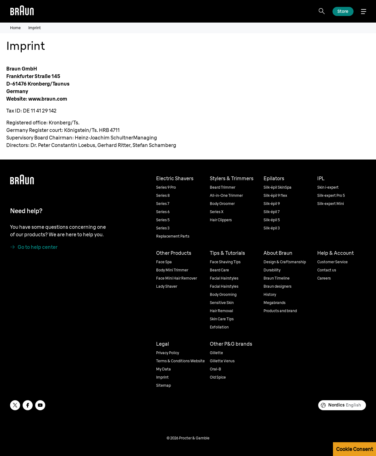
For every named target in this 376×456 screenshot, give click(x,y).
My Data (163, 369)
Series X (216, 211)
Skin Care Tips (222, 319)
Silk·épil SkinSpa (278, 187)
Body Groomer (222, 203)
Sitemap (163, 385)
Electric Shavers (174, 178)
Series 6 (163, 211)
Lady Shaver (166, 286)
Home (15, 27)
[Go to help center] (33, 247)
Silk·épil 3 (272, 228)
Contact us (326, 270)
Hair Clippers (221, 220)
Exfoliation (219, 327)
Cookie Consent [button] (354, 449)
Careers (324, 278)
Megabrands (275, 302)
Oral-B (215, 369)
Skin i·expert (328, 187)
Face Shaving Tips (225, 261)
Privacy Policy (167, 352)
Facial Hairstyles (224, 278)
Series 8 (163, 195)
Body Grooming (223, 294)
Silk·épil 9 (272, 203)
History (270, 294)
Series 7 (162, 203)
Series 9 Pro (166, 187)
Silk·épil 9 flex (275, 195)
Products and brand (280, 310)
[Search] (322, 11)
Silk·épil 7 (272, 211)
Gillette (216, 352)
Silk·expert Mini (330, 203)
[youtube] (40, 405)
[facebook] (28, 405)
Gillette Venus (222, 361)
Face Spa (164, 261)
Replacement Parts (172, 236)
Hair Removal (221, 310)
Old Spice (218, 377)
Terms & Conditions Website (180, 361)
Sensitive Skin (222, 302)
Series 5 (163, 220)
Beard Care (219, 270)
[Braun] (22, 11)
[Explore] (342, 11)
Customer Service (332, 261)
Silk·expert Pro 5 (331, 195)
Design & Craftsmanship (285, 261)
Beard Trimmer (222, 187)
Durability (272, 270)
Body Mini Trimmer (172, 270)
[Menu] (363, 11)
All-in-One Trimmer (226, 195)
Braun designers (278, 286)
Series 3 (163, 228)
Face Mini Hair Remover (176, 278)
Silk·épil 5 (272, 220)
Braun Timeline (277, 278)
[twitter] (15, 405)
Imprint (162, 377)
